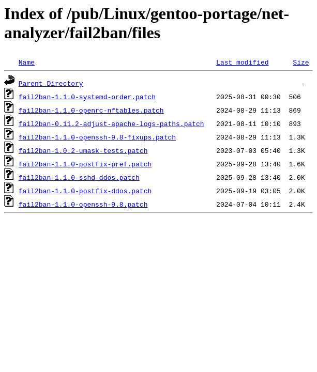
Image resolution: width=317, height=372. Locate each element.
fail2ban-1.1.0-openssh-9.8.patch (83, 204)
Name (27, 62)
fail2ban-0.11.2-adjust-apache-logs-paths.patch (111, 123)
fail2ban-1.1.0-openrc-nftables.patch (91, 110)
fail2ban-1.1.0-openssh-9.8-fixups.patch (97, 137)
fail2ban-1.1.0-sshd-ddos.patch (79, 177)
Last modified (242, 62)
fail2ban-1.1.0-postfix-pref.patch (85, 163)
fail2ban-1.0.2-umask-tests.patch (83, 150)
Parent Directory (51, 83)
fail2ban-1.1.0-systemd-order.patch (87, 96)
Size (301, 62)
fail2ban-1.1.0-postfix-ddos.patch (85, 190)
